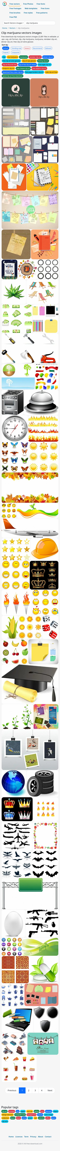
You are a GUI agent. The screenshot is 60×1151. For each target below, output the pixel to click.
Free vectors (14, 4)
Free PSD (13, 17)
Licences (19, 1136)
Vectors (12, 28)
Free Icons (45, 8)
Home (4, 28)
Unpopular (15, 52)
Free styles (28, 13)
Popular (6, 52)
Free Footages (15, 8)
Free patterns (42, 13)
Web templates (31, 8)
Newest (27, 48)
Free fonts (41, 4)
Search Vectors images (13, 23)
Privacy (33, 1136)
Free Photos (28, 4)
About (40, 1136)
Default (5, 48)
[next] (50, 1090)
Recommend (37, 48)
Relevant (48, 48)
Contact (48, 1136)
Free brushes (14, 13)
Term (26, 1136)
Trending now (16, 48)
